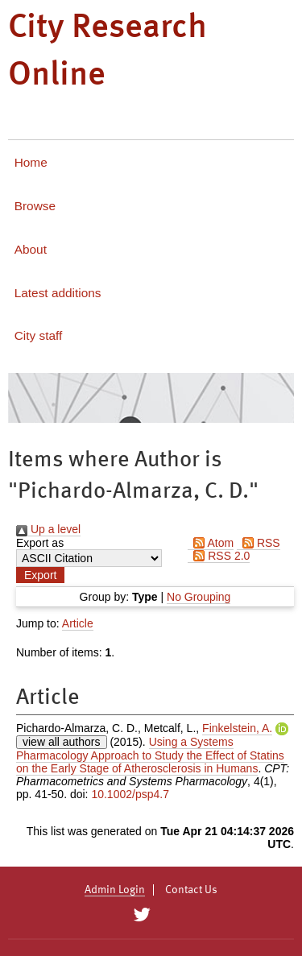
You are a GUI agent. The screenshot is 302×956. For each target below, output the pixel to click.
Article (77, 623)
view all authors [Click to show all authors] (62, 741)
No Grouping (198, 596)
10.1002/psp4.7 (130, 794)
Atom (211, 542)
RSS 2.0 (219, 555)
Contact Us (191, 890)
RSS (258, 542)
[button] (40, 575)
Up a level (48, 529)
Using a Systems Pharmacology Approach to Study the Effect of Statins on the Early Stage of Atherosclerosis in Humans (150, 755)
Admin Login (115, 890)
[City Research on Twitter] (142, 915)
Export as (40, 542)
